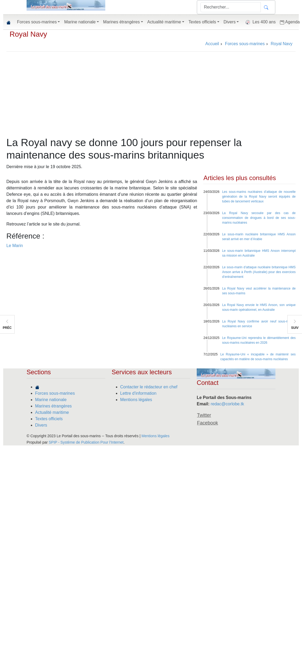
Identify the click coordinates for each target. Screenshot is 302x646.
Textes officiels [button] (202, 22)
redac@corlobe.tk (227, 404)
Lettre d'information (138, 393)
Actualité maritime (52, 412)
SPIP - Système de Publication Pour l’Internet (86, 442)
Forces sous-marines (55, 393)
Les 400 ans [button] (259, 22)
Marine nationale (50, 399)
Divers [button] (230, 22)
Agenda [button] (290, 22)
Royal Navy (28, 34)
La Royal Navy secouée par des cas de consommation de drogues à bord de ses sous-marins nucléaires (259, 217)
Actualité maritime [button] (164, 22)
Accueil (212, 43)
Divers (41, 425)
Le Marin (14, 245)
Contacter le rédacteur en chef (148, 387)
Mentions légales (136, 399)
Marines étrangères (53, 406)
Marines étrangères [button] (121, 22)
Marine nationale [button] (79, 22)
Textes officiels (49, 418)
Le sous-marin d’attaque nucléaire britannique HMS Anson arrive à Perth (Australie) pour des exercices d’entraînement (259, 272)
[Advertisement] (151, 97)
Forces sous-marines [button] (37, 22)
